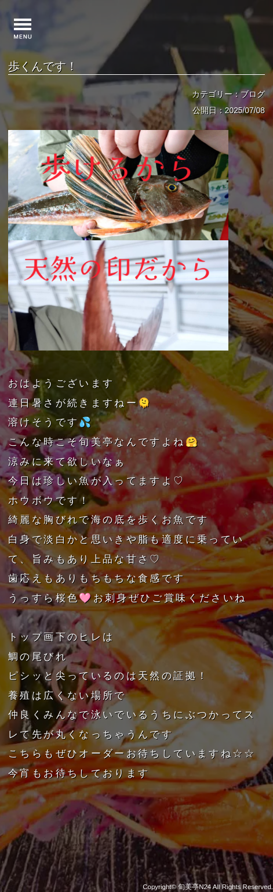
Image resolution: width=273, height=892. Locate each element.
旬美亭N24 (194, 886)
